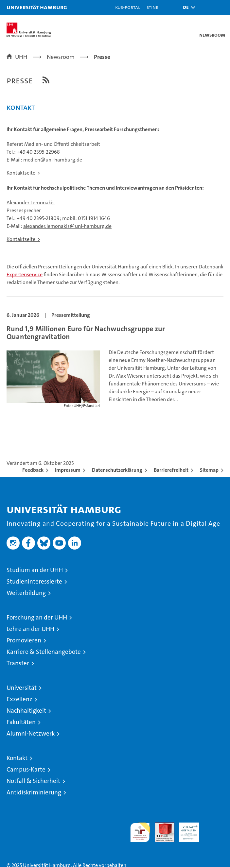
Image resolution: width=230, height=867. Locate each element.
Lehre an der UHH (30, 629)
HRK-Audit (185, 829)
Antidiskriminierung (34, 792)
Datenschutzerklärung (117, 470)
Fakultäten (21, 722)
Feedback (33, 470)
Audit (161, 826)
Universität (22, 688)
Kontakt (17, 758)
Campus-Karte (26, 769)
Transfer (18, 663)
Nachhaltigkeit (26, 710)
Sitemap (209, 470)
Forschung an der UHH (37, 617)
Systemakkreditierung (213, 826)
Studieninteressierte (34, 581)
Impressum (67, 470)
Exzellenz (19, 699)
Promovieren (24, 640)
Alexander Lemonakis (31, 202)
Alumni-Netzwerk (31, 733)
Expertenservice (25, 274)
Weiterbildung (26, 593)
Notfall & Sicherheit (33, 781)
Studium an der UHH (35, 570)
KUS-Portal (127, 7)
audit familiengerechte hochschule (140, 832)
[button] (187, 7)
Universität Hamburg (37, 7)
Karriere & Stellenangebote (44, 652)
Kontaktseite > (23, 172)
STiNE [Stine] (152, 7)
